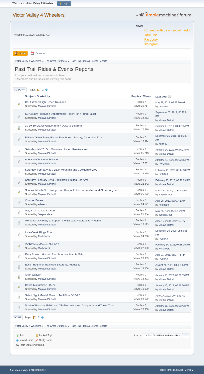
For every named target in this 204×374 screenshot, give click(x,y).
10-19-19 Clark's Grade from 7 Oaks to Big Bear (53, 125)
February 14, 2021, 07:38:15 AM (172, 244)
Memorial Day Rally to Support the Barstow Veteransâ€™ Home (63, 220)
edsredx (42, 204)
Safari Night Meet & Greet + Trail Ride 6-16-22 (52, 295)
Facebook (151, 39)
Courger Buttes (34, 200)
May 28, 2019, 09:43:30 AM (170, 102)
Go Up (17, 317)
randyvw (163, 106)
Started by (43, 96)
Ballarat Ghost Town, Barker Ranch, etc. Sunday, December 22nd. (64, 137)
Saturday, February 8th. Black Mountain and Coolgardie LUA (61, 169)
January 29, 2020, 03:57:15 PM (172, 160)
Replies (136, 96)
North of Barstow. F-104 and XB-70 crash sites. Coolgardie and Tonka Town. (70, 305)
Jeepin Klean (165, 194)
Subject (30, 96)
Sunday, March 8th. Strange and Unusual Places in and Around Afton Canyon (71, 190)
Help (162, 370)
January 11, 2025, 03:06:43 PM (172, 306)
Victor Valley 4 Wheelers (39, 15)
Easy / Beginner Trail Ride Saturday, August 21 (53, 264)
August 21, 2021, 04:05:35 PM (171, 265)
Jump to (137, 335)
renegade (164, 204)
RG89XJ (163, 174)
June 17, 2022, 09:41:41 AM (170, 295)
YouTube (150, 35)
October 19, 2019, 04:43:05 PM (172, 126)
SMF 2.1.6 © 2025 (19, 370)
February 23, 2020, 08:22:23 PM (172, 180)
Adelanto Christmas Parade (41, 159)
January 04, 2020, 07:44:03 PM (172, 149)
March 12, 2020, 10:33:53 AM (171, 190)
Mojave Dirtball (47, 106)
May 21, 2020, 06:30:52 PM (170, 211)
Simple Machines (37, 370)
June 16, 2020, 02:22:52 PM (170, 221)
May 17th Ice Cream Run (40, 210)
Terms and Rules (175, 370)
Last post (163, 96)
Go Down (19, 89)
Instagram (151, 44)
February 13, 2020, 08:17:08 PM (172, 170)
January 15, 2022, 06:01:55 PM (172, 275)
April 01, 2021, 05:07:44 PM (170, 254)
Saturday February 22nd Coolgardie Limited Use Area (57, 179)
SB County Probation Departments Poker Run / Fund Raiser (60, 113)
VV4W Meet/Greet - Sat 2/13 (42, 244)
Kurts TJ (163, 144)
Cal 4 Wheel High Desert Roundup (45, 102)
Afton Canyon (33, 274)
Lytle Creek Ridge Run (38, 232)
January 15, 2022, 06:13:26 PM (172, 285)
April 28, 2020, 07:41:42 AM (170, 200)
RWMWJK (164, 164)
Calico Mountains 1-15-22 (40, 285)
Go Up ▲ (189, 370)
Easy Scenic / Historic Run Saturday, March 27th (54, 254)
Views (147, 96)
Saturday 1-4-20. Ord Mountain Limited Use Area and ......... (60, 149)
